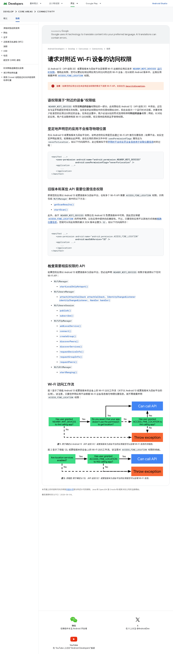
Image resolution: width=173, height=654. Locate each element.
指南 (108, 49)
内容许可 (69, 489)
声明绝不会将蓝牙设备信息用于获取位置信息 (131, 142)
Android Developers (56, 49)
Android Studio (159, 3)
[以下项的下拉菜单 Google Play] (102, 3)
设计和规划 (54, 3)
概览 (5, 18)
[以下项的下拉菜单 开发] (78, 3)
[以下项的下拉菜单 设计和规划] (63, 3)
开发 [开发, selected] (72, 3)
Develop (8, 11)
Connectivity (46, 11)
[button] (18, 32)
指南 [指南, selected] (18, 18)
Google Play (92, 3)
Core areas (25, 11)
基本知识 (34, 3)
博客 (114, 3)
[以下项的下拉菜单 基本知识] (42, 3)
